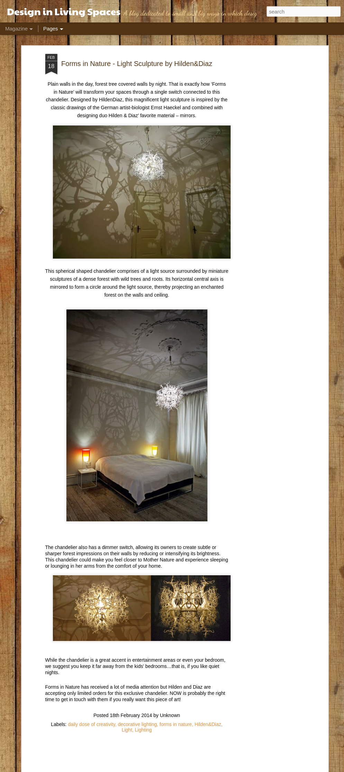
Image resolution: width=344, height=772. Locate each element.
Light (127, 729)
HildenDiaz (110, 99)
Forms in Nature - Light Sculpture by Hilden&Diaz (136, 62)
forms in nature (176, 723)
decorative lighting (137, 723)
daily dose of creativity (91, 723)
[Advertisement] (266, 162)
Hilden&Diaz (208, 723)
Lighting (143, 729)
